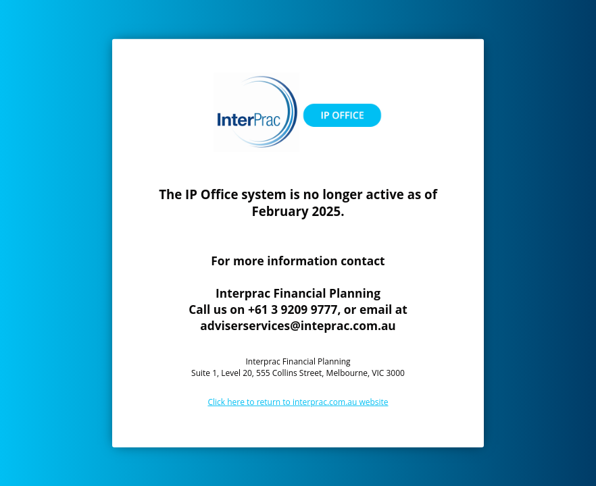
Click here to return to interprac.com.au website (297, 401)
